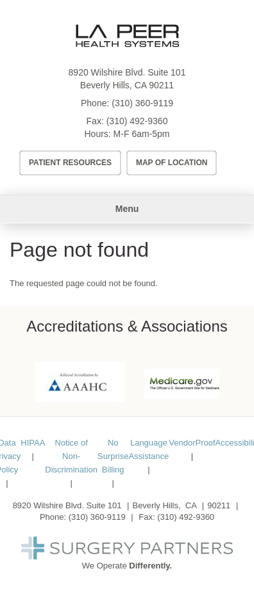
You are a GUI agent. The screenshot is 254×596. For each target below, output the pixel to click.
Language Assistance (148, 449)
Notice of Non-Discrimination (71, 456)
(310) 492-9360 (137, 121)
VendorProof (192, 442)
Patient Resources (70, 162)
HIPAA (33, 442)
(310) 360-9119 (142, 103)
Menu (127, 209)
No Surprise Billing (112, 456)
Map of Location (172, 162)
